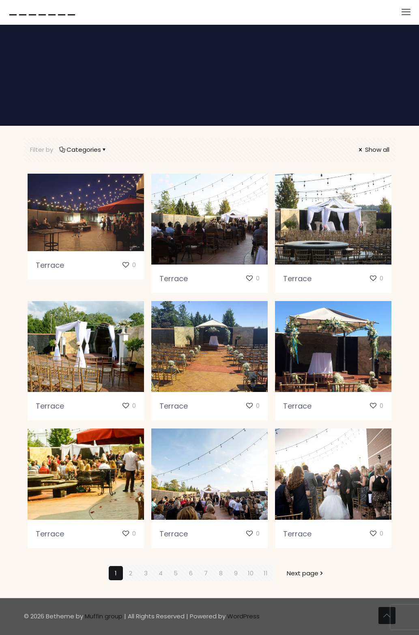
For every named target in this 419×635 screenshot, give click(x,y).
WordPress (243, 616)
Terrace (50, 265)
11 (266, 573)
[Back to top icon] (386, 615)
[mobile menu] (406, 12)
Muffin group (103, 616)
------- (42, 12)
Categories (83, 149)
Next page (305, 573)
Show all (373, 149)
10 (251, 573)
